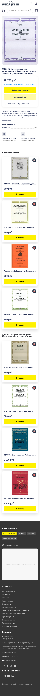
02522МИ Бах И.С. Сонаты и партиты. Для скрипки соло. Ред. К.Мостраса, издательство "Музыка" (20, 315)
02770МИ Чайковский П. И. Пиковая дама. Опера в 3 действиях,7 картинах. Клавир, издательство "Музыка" (20, 498)
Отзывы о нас (7, 604)
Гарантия (5, 598)
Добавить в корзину (20, 90)
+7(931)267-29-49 (7, 636)
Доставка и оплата (9, 620)
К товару (20, 194)
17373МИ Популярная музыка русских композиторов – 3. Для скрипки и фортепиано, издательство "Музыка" (20, 227)
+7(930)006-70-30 (7, 639)
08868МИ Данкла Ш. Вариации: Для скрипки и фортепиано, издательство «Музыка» (20, 184)
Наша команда (7, 601)
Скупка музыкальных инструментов (15, 610)
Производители (8, 617)
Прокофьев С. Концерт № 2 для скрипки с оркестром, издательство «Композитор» (20, 271)
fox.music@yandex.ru (9, 652)
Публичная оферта (9, 607)
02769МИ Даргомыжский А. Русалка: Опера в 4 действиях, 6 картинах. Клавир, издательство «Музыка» (20, 455)
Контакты (6, 595)
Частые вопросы (8, 591)
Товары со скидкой (9, 626)
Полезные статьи (8, 623)
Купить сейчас (20, 97)
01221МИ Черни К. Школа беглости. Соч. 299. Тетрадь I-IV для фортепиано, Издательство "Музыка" (20, 367)
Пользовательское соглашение (13, 613)
